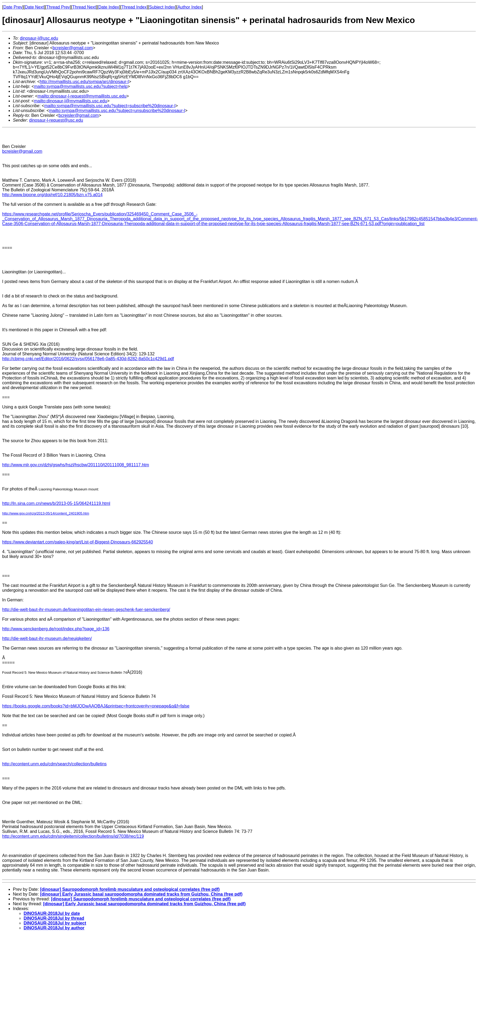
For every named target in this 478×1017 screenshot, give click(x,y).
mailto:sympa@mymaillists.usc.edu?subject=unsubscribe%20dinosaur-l (117, 110)
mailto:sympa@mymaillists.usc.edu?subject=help (80, 86)
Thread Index (134, 7)
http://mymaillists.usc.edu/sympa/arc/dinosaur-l (84, 81)
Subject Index (162, 7)
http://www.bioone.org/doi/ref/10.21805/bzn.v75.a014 (52, 194)
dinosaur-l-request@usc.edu (56, 120)
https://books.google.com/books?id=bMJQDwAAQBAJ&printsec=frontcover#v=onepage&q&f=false (95, 706)
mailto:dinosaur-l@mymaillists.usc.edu (70, 101)
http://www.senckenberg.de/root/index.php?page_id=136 (55, 629)
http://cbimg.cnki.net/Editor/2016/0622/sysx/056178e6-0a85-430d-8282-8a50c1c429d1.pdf (88, 358)
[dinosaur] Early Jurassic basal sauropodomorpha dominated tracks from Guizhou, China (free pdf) (141, 894)
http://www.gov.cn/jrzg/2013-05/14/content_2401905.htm (45, 513)
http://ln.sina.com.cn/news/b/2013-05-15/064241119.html (56, 503)
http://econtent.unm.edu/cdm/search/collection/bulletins (54, 764)
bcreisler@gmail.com (73, 48)
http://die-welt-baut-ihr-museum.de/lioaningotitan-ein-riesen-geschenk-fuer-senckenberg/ (86, 609)
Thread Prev (58, 7)
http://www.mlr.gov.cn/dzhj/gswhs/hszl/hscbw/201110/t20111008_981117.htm (75, 465)
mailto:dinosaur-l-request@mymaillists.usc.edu (82, 96)
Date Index (108, 7)
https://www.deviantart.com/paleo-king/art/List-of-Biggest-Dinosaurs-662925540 (77, 542)
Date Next (34, 7)
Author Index (190, 7)
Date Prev (12, 7)
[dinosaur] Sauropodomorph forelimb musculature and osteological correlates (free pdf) (129, 889)
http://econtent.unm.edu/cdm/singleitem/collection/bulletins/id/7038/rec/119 (73, 836)
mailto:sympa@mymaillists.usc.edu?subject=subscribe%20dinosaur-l (109, 105)
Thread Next (84, 7)
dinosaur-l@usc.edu (39, 38)
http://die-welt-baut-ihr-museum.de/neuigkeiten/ (47, 638)
